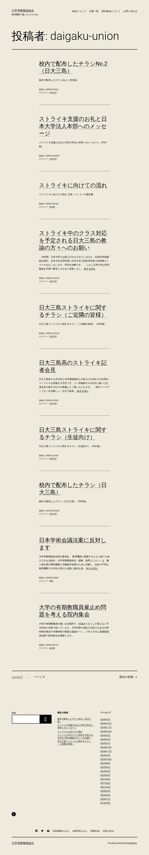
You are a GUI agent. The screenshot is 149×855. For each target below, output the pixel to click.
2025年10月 (106, 731)
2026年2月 (105, 719)
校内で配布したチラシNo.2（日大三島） (74, 720)
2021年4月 (105, 787)
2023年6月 (105, 767)
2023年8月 (105, 763)
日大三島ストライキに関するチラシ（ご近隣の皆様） (74, 742)
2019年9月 (105, 803)
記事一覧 (94, 11)
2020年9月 (105, 791)
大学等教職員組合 (23, 10)
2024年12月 (106, 747)
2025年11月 (106, 727)
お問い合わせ (130, 11)
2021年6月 (105, 779)
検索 (14, 713)
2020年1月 (105, 799)
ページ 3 (39, 677)
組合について (79, 11)
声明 (51, 581)
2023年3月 (105, 771)
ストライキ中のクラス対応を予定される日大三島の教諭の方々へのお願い (73, 240)
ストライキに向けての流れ (73, 185)
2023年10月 (106, 759)
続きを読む (90, 269)
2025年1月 (105, 743)
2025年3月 (105, 739)
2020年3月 (105, 795)
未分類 (52, 207)
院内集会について (111, 11)
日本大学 (53, 93)
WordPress (132, 843)
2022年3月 (105, 775)
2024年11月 (106, 751)
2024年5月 (105, 755)
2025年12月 (106, 723)
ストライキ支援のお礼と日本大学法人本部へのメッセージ (73, 126)
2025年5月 (105, 735)
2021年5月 (105, 783)
